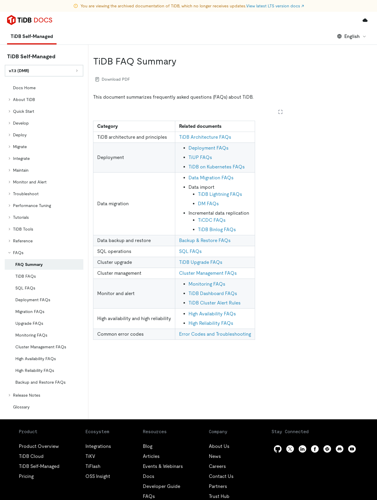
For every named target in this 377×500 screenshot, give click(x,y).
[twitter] (290, 449)
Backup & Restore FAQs (205, 240)
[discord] (339, 449)
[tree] (44, 247)
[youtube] (352, 449)
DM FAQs (208, 203)
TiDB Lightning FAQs (220, 194)
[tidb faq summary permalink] (181, 61)
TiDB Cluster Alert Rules (214, 303)
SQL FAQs (190, 251)
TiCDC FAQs (212, 220)
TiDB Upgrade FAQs (200, 262)
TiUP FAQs (200, 157)
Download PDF (112, 79)
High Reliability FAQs (210, 323)
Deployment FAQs (208, 148)
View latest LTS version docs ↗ (275, 6)
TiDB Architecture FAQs (205, 137)
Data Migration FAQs (211, 178)
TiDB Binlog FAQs (217, 229)
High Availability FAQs (212, 314)
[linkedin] (302, 449)
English (352, 36)
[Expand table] (280, 111)
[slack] (327, 449)
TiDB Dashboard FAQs (212, 293)
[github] (278, 449)
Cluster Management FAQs (208, 273)
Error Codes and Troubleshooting (215, 334)
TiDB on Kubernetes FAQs (216, 167)
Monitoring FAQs (206, 284)
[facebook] (315, 449)
